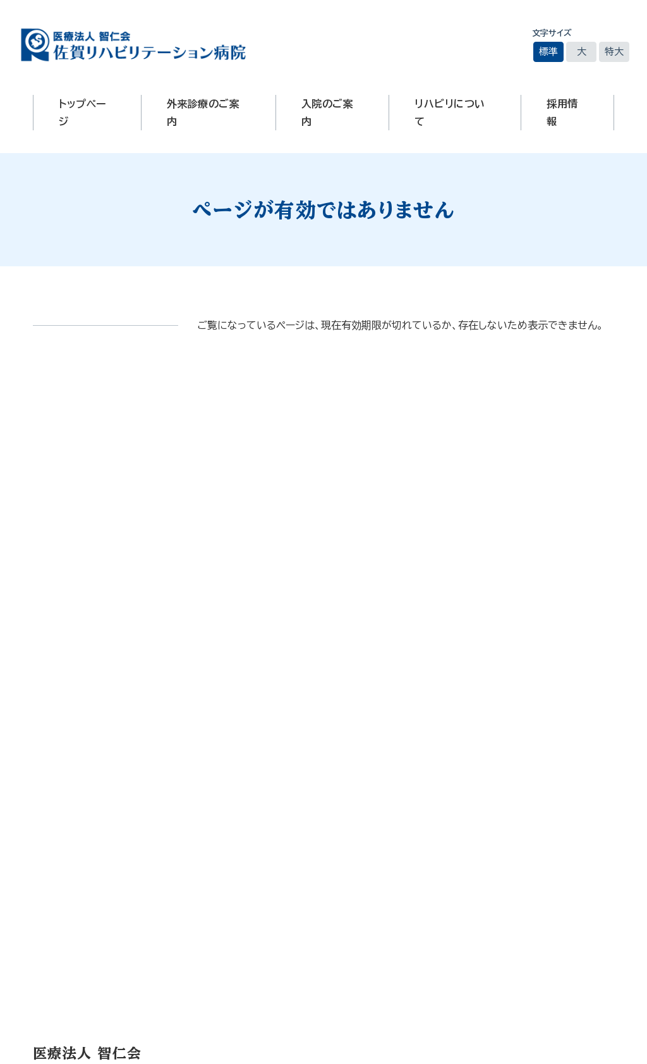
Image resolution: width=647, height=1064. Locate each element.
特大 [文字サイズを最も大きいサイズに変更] (614, 51)
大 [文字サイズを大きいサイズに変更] (581, 51)
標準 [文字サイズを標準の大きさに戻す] (548, 51)
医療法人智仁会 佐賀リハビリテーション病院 (133, 45)
